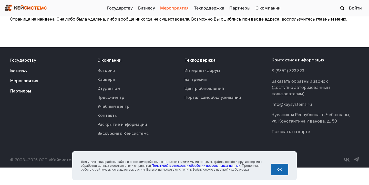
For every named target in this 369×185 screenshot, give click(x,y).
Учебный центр (113, 106)
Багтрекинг (196, 79)
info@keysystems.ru (292, 104)
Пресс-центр (110, 97)
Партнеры (239, 8)
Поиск (342, 8)
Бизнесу (146, 8)
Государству (120, 8)
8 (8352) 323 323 (288, 70)
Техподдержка (209, 8)
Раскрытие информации (122, 124)
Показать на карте (291, 131)
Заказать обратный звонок (300, 81)
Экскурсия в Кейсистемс (123, 133)
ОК (279, 169)
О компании (268, 8)
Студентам (108, 88)
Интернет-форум (202, 70)
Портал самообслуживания (212, 97)
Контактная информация (298, 60)
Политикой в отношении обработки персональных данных (196, 166)
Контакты (107, 115)
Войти (355, 8)
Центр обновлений (204, 88)
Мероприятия (174, 8)
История (106, 70)
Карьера (106, 79)
